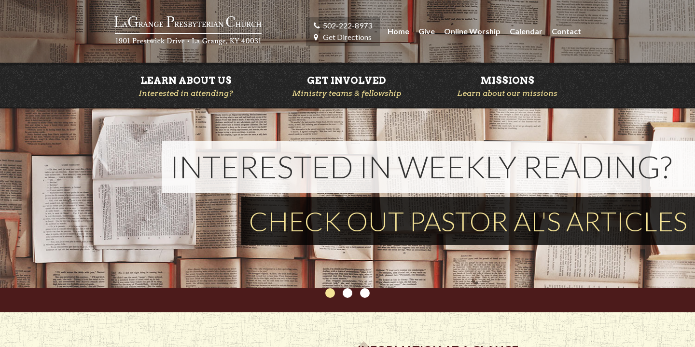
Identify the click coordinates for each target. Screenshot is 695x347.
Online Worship (472, 31)
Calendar (526, 31)
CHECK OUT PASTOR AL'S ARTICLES (468, 221)
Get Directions (347, 36)
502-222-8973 (347, 25)
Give (426, 31)
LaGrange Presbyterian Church (188, 31)
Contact (566, 31)
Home (398, 31)
